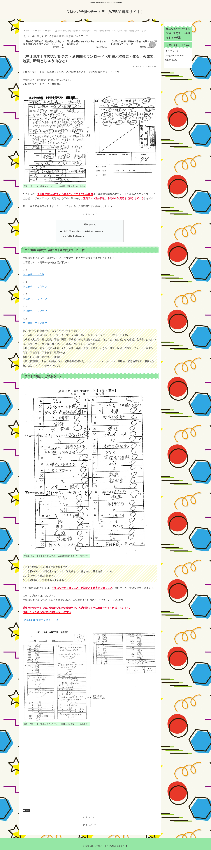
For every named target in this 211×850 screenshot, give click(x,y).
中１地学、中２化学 (35, 274)
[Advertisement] (90, 771)
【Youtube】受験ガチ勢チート (40, 620)
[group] (44, 44)
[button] (152, 44)
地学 (26, 810)
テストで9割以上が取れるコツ (73, 236)
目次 (86, 224)
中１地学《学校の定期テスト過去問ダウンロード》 (82, 231)
